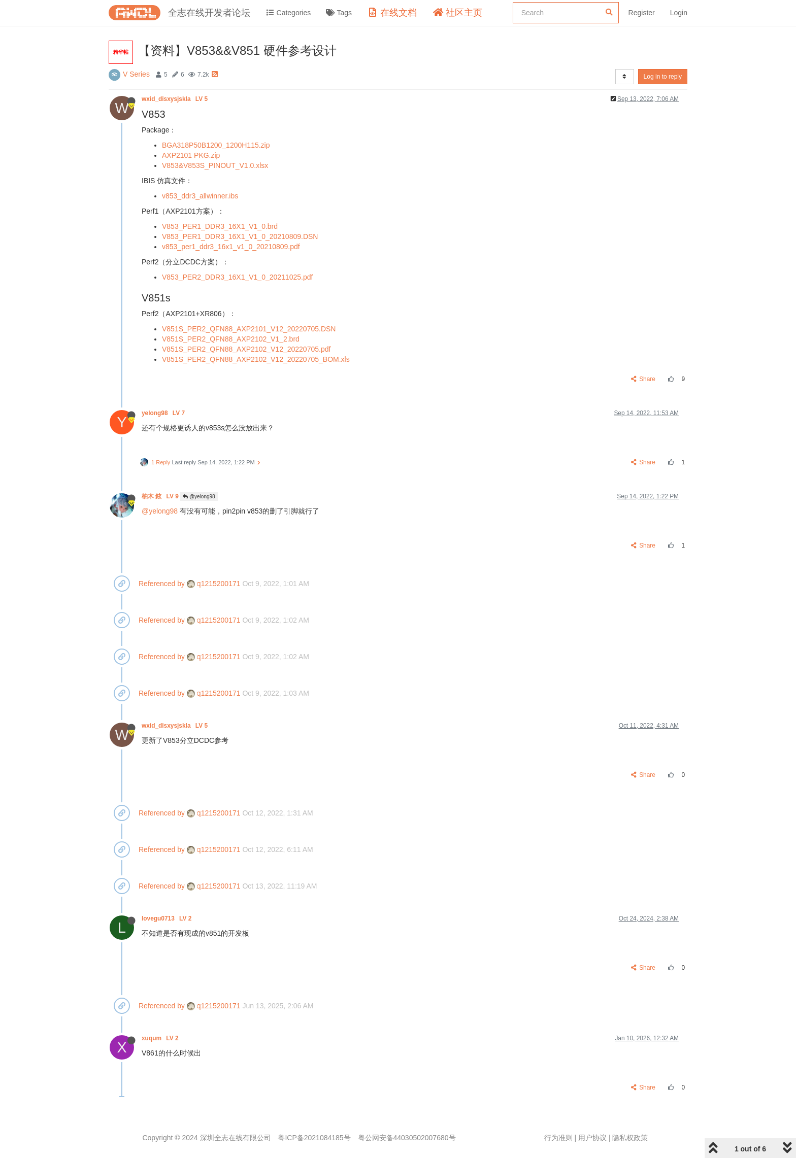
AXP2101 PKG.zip (191, 155)
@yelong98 (199, 496)
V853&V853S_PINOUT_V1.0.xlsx (215, 165)
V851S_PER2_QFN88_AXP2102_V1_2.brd (231, 339)
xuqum (161, 1038)
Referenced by (162, 584)
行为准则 (558, 1138)
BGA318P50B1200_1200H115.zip (216, 145)
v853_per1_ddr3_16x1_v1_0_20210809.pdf (231, 247)
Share (643, 379)
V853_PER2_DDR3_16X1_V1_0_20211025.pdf (237, 277)
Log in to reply (663, 76)
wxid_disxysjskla (175, 99)
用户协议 (592, 1138)
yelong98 (164, 413)
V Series (136, 74)
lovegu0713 (167, 918)
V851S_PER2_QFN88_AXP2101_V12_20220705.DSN (249, 329)
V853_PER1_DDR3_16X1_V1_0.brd (220, 226)
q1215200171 (214, 584)
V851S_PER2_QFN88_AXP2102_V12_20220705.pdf (246, 349)
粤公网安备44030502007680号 (407, 1138)
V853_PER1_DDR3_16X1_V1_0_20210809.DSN (240, 236)
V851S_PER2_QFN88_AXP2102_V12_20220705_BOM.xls (256, 359)
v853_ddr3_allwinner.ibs (200, 196)
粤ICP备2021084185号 (314, 1138)
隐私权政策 (630, 1138)
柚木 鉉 (161, 496)
